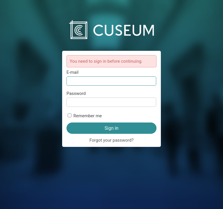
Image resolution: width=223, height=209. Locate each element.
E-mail (72, 72)
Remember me (87, 115)
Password (76, 93)
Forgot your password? (111, 140)
